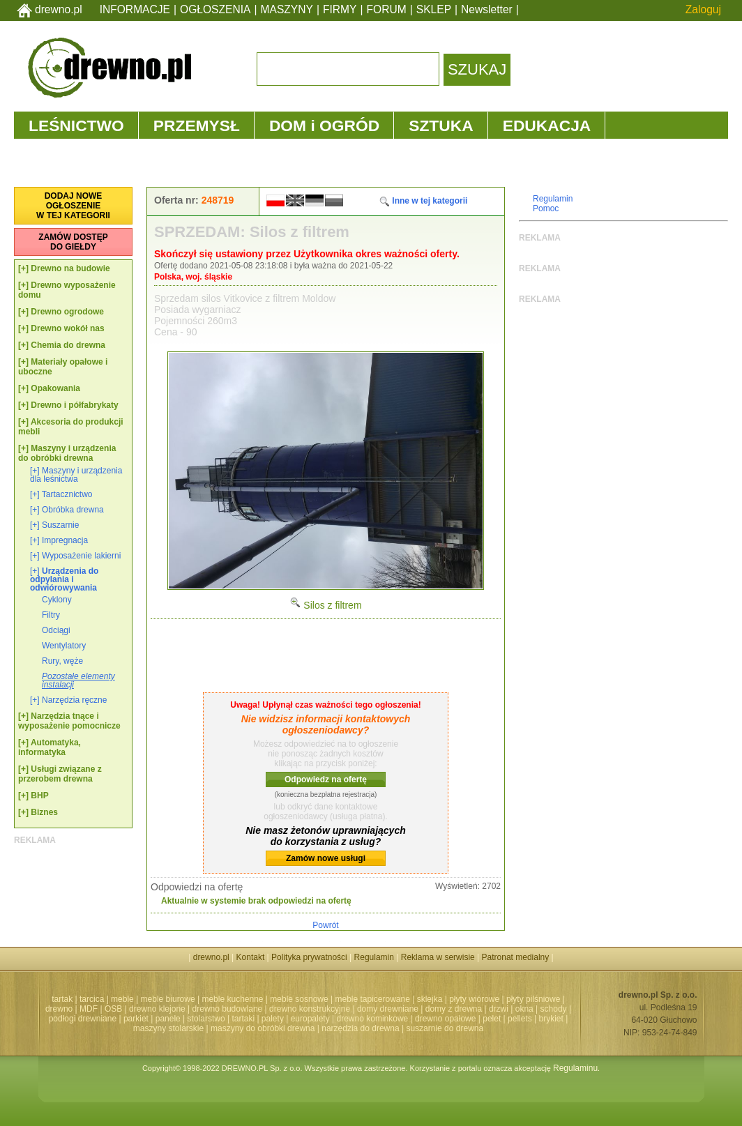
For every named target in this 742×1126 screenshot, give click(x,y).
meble (122, 999)
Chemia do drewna (68, 345)
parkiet (136, 1019)
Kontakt (250, 957)
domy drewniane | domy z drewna (419, 1009)
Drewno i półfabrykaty (74, 405)
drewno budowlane (227, 1009)
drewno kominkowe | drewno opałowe (406, 1019)
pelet (492, 1019)
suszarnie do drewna (444, 1028)
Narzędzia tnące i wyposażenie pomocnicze (69, 721)
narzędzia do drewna (360, 1028)
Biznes (44, 812)
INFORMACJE (135, 9)
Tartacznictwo (67, 494)
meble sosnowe (299, 999)
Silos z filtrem (325, 605)
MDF (89, 1009)
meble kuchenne (232, 999)
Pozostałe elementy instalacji (78, 680)
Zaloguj (703, 9)
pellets (520, 1019)
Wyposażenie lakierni (81, 556)
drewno (59, 1009)
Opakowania (55, 388)
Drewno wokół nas (67, 328)
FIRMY (340, 9)
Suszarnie (60, 525)
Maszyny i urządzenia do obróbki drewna (67, 453)
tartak (62, 999)
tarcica (92, 999)
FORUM (387, 9)
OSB (113, 1009)
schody (553, 1009)
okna (524, 1009)
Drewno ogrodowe (67, 312)
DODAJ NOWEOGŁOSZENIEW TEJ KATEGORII (73, 205)
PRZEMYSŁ (196, 125)
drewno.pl (58, 9)
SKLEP (433, 9)
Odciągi (56, 630)
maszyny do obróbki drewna (263, 1028)
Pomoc (546, 208)
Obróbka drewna (73, 510)
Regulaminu (575, 1068)
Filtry (51, 615)
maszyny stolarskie (168, 1028)
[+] (23, 268)
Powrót (325, 925)
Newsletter (487, 9)
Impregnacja (65, 540)
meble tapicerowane (372, 999)
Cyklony (57, 599)
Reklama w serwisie (438, 957)
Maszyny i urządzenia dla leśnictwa (76, 475)
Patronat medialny (516, 957)
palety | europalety (296, 1019)
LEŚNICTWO (76, 125)
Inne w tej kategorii (423, 201)
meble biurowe (168, 999)
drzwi (498, 1009)
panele (168, 1019)
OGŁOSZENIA (215, 9)
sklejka (430, 999)
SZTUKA (441, 125)
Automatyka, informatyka (49, 747)
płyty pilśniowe (533, 999)
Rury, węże (62, 661)
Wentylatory (64, 646)
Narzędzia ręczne (74, 700)
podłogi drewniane (82, 1019)
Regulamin (553, 199)
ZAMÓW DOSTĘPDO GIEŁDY (72, 242)
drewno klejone (157, 1009)
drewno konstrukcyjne (309, 1009)
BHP (39, 795)
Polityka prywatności (309, 957)
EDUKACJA (547, 125)
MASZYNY (287, 9)
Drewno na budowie (70, 268)
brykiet (551, 1019)
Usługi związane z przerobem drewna (60, 774)
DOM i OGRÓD (324, 125)
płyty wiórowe (474, 999)
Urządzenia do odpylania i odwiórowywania (64, 579)
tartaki (243, 1019)
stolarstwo (206, 1019)
